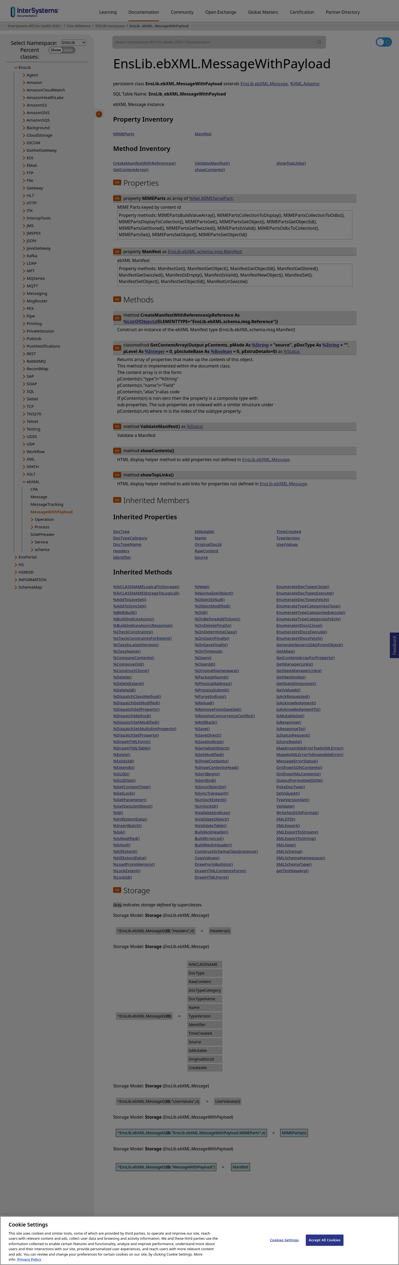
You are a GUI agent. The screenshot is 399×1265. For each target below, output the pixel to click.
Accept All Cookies (325, 1246)
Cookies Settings (284, 1246)
